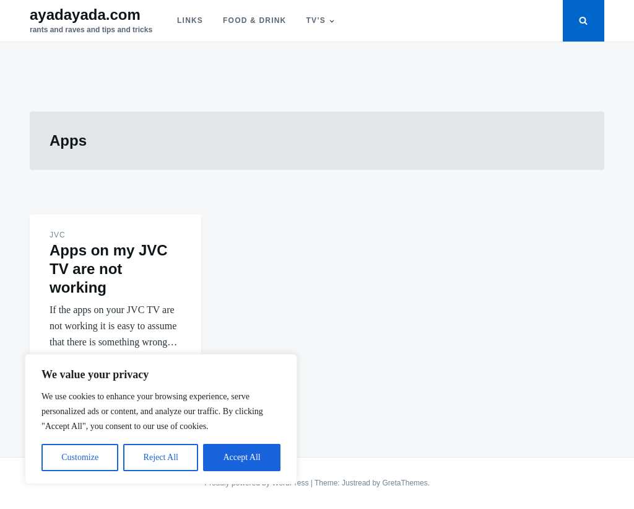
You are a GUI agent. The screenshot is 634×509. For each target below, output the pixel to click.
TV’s (315, 20)
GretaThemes (404, 483)
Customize (79, 457)
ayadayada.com (85, 14)
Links (190, 20)
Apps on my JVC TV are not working (109, 269)
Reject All (161, 457)
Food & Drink (254, 20)
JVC (58, 235)
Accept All (241, 457)
